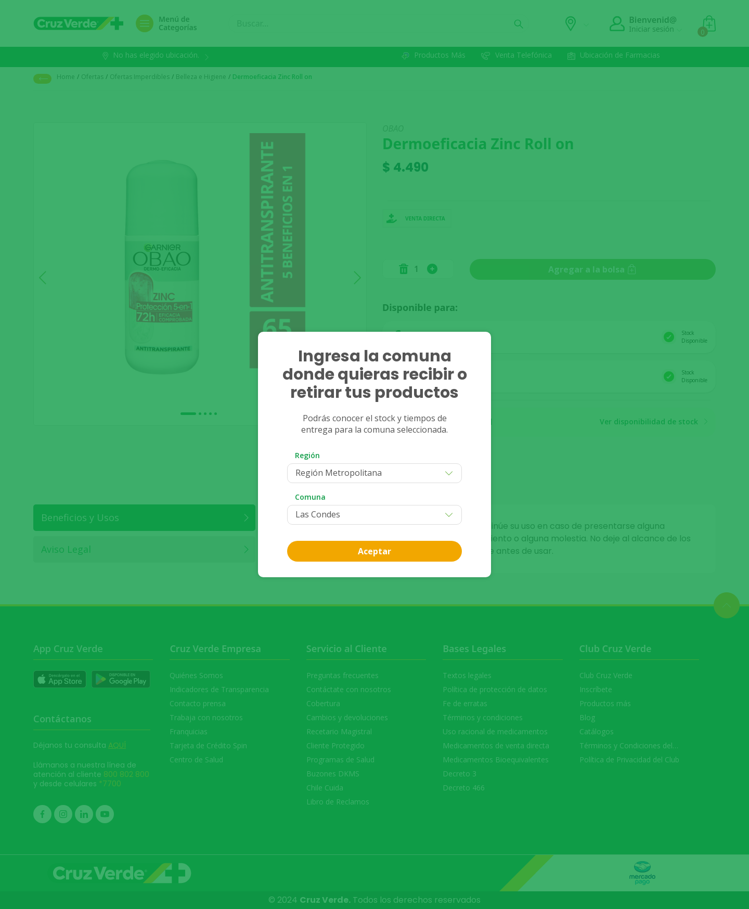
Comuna (310, 497)
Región (307, 455)
